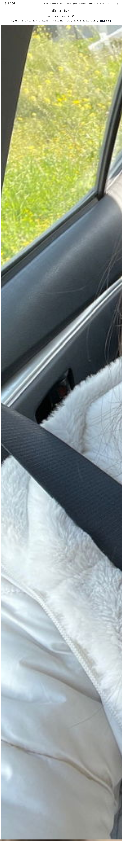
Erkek (69, 4)
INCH (107, 21)
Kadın (62, 4)
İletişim (103, 4)
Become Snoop (93, 4)
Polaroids (56, 16)
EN (109, 4)
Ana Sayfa (44, 4)
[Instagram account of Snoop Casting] (113, 4)
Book (48, 16)
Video (63, 16)
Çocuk (75, 4)
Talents (82, 4)
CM (103, 21)
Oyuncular (54, 4)
